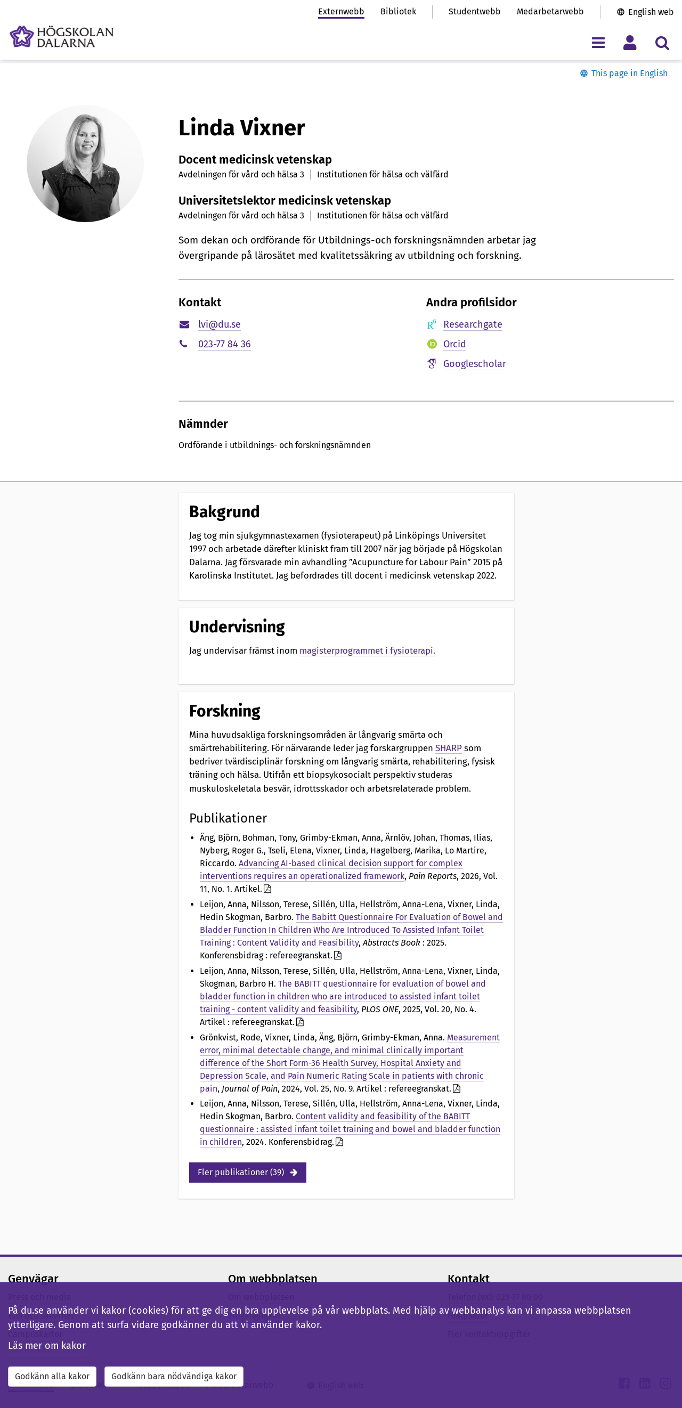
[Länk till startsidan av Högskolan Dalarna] (61, 36)
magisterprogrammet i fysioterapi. (367, 650)
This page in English (629, 73)
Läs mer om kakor (47, 1346)
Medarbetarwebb (550, 11)
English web (651, 12)
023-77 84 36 (224, 344)
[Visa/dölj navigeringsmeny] (598, 42)
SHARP (448, 748)
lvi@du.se (219, 324)
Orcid (454, 344)
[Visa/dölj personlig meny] (630, 42)
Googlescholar (474, 364)
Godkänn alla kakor (52, 1376)
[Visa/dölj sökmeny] (662, 42)
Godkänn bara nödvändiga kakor (174, 1376)
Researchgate (472, 324)
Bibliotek (398, 11)
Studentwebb (475, 11)
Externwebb (341, 11)
